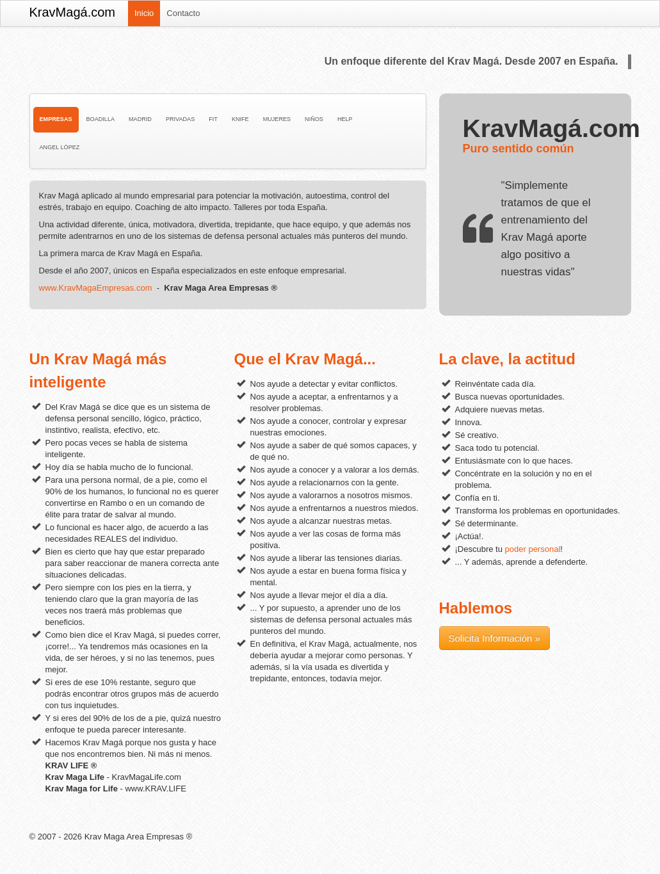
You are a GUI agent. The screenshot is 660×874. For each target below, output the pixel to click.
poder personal (533, 549)
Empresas (56, 119)
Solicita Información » (494, 638)
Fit (213, 119)
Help (345, 119)
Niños (314, 119)
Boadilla (100, 119)
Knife (240, 119)
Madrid (140, 119)
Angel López (60, 147)
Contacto (183, 13)
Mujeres (277, 119)
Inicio (144, 13)
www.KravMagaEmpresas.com (95, 288)
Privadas (180, 119)
